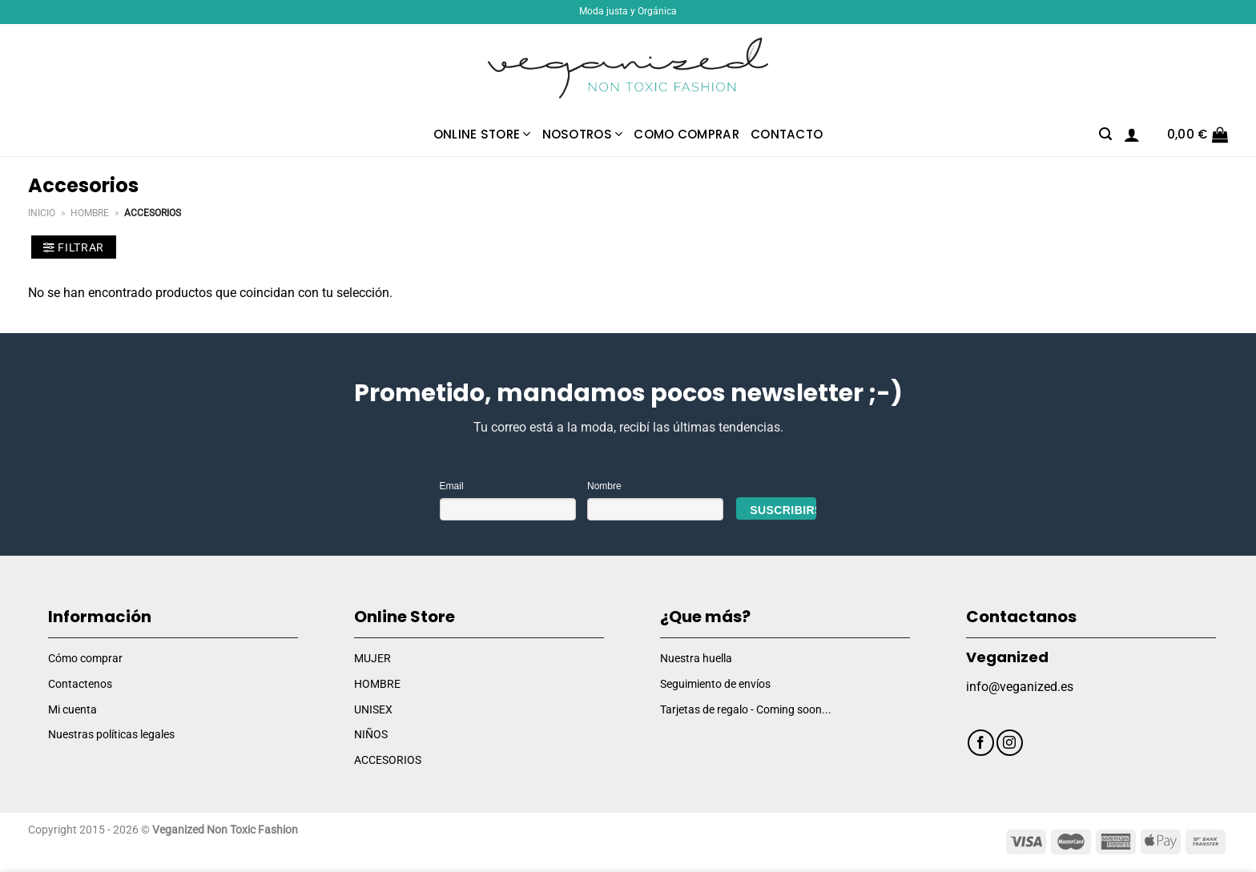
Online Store (482, 134)
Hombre (89, 213)
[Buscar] (1105, 134)
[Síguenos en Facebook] (981, 742)
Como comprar (686, 134)
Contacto (787, 134)
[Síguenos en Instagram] (1009, 742)
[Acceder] (1132, 134)
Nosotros (582, 134)
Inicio (41, 213)
